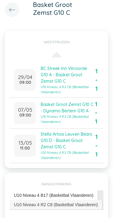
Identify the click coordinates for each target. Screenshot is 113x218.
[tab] (54, 195)
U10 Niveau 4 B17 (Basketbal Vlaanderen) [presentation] (53, 195)
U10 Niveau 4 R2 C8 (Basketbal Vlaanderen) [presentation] (56, 204)
